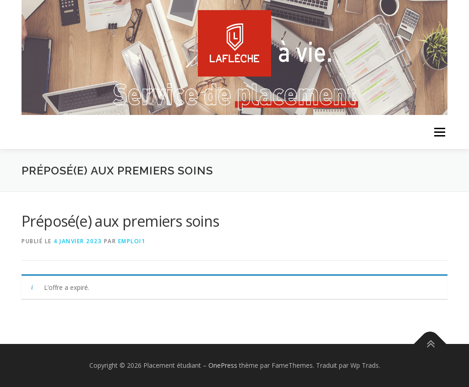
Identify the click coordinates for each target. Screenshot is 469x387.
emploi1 (132, 241)
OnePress (222, 365)
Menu (439, 132)
